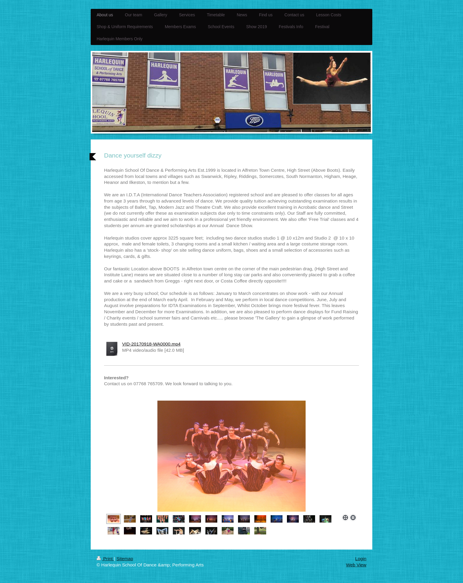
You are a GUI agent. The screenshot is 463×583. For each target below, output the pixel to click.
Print (105, 558)
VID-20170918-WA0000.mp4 (151, 343)
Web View (356, 564)
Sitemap (124, 558)
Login (360, 558)
